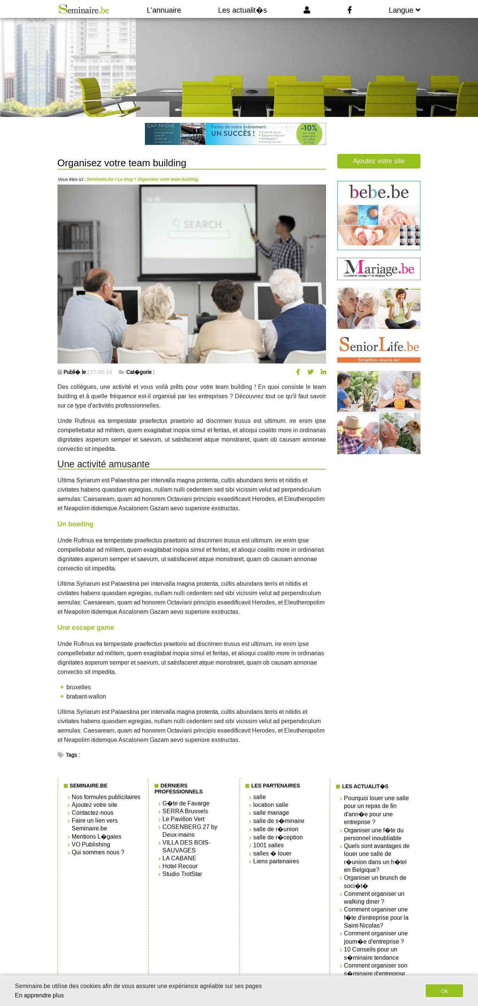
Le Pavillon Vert (183, 819)
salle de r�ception (278, 837)
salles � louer (272, 853)
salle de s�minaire (278, 821)
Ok (444, 991)
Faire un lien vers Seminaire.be (95, 824)
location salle (270, 805)
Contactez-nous (93, 813)
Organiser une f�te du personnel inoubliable (374, 834)
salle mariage (271, 813)
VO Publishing (91, 844)
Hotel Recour (180, 866)
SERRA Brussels (185, 811)
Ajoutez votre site (378, 161)
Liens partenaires (276, 861)
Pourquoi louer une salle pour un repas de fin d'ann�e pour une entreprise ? (376, 810)
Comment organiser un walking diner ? (374, 898)
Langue (404, 10)
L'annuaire (164, 10)
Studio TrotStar (182, 874)
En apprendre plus (39, 995)
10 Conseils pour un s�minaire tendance (371, 953)
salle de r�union (275, 829)
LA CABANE (179, 858)
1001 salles (268, 845)
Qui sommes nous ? (98, 852)
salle (259, 797)
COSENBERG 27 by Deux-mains (189, 831)
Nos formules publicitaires (106, 797)
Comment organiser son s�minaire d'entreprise (375, 970)
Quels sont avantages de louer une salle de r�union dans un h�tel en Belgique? (377, 858)
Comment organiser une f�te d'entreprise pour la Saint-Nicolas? (376, 917)
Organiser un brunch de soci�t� (375, 882)
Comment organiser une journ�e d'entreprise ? (376, 937)
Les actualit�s (242, 10)
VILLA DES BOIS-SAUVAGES (186, 846)
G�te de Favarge (185, 803)
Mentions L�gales (96, 837)
